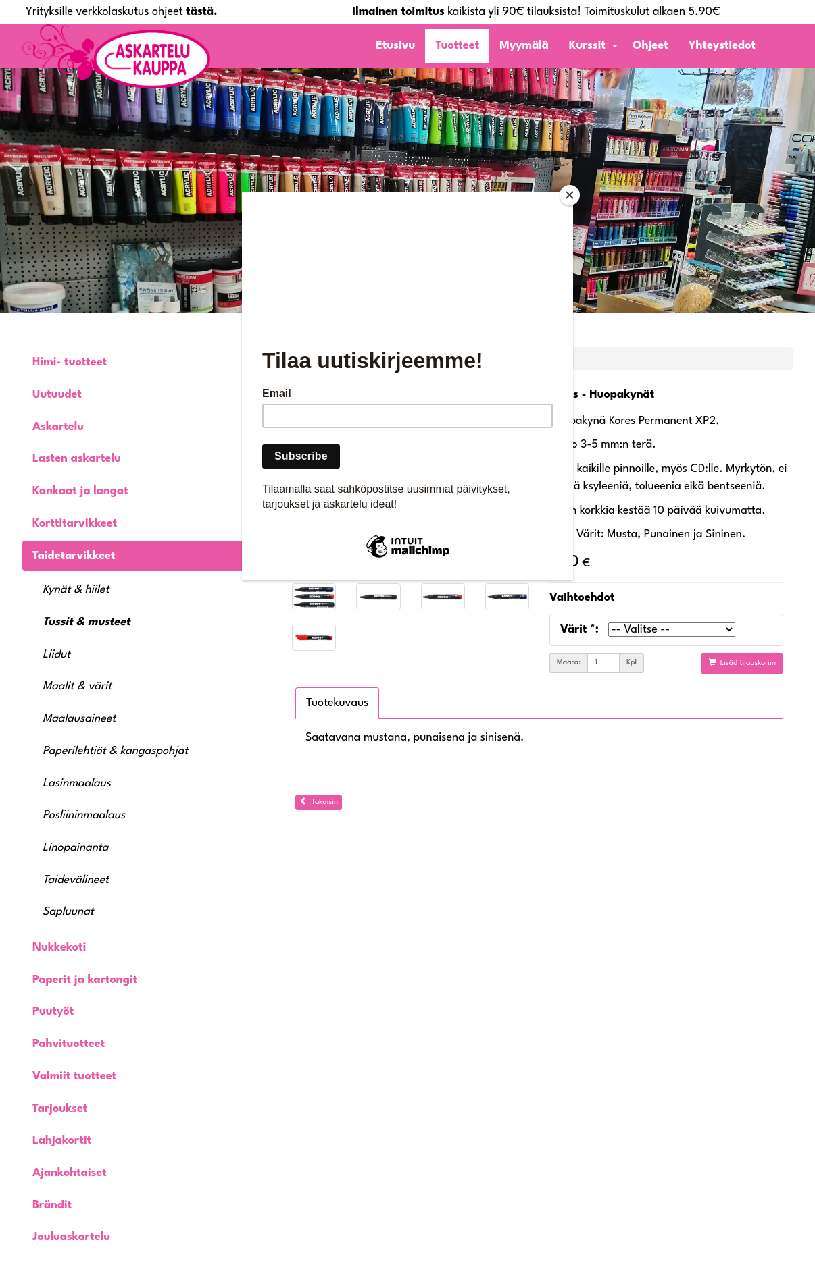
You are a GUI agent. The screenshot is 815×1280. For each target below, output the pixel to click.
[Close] (570, 195)
